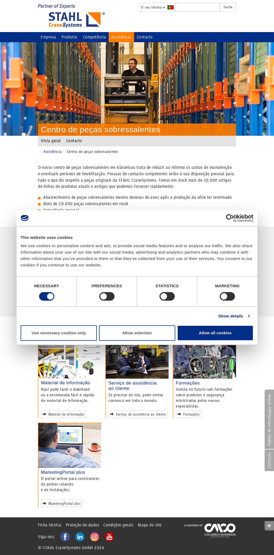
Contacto (145, 37)
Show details (230, 316)
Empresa (48, 37)
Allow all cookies (215, 333)
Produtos (70, 37)
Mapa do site (149, 524)
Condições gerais (118, 524)
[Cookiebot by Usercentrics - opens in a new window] (230, 218)
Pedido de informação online (269, 420)
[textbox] (198, 7)
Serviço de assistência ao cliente (139, 413)
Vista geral (51, 140)
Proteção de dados (82, 524)
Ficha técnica (50, 524)
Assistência (121, 37)
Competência (94, 37)
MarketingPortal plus (63, 472)
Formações (188, 383)
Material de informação (65, 382)
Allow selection (137, 333)
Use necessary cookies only (59, 333)
